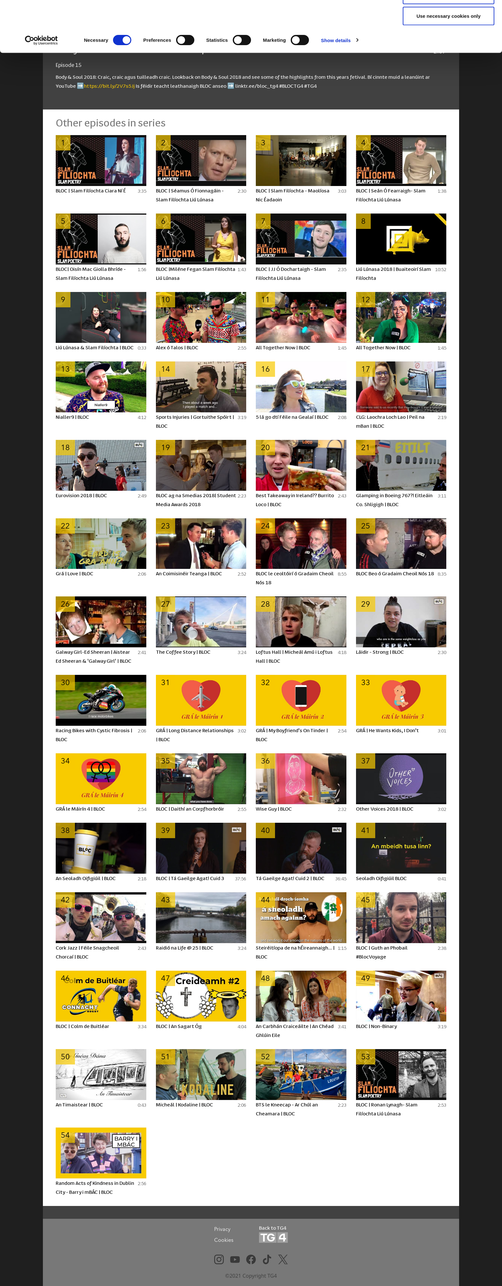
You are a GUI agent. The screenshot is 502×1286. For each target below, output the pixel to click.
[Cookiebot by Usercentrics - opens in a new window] (41, 83)
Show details (336, 83)
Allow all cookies (448, 17)
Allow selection (448, 38)
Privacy (222, 1229)
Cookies (223, 1240)
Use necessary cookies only (449, 58)
